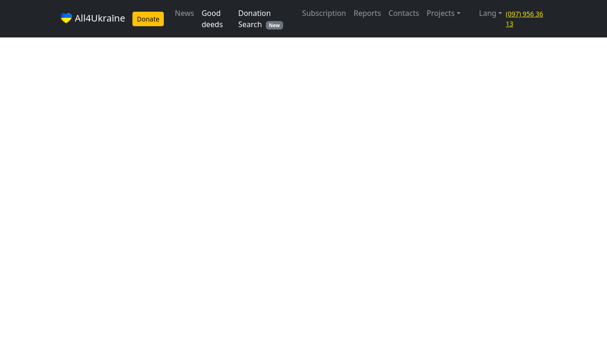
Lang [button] (488, 13)
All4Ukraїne (92, 19)
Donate (148, 19)
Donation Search (260, 18)
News (184, 13)
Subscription (324, 13)
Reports (367, 13)
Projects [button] (441, 13)
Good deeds (212, 18)
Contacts (403, 13)
